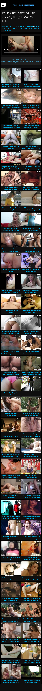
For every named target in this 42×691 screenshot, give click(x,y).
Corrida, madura (6, 28)
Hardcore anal (17, 28)
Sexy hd (36, 28)
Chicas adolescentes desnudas (23, 26)
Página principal (6, 26)
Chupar (36, 26)
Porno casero (28, 28)
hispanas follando (6, 30)
